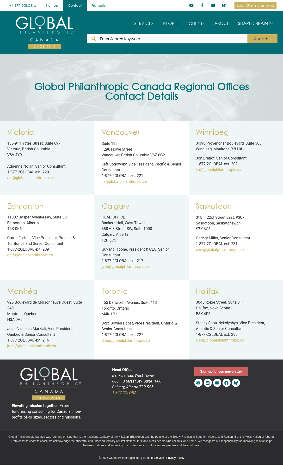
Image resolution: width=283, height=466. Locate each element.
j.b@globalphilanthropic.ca (218, 169)
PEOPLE (171, 23)
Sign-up (52, 5)
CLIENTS (197, 23)
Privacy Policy (175, 458)
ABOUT (221, 23)
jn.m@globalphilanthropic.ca (31, 346)
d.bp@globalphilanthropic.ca (126, 340)
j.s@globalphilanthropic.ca (124, 181)
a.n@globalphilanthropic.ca (30, 178)
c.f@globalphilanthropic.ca (30, 255)
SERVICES (144, 23)
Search (263, 38)
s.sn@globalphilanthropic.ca (220, 340)
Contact (75, 5)
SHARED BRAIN (255, 23)
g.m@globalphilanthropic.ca (125, 266)
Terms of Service (153, 458)
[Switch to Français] (98, 5)
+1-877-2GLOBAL (22, 5)
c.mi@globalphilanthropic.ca (220, 249)
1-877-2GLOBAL (125, 392)
